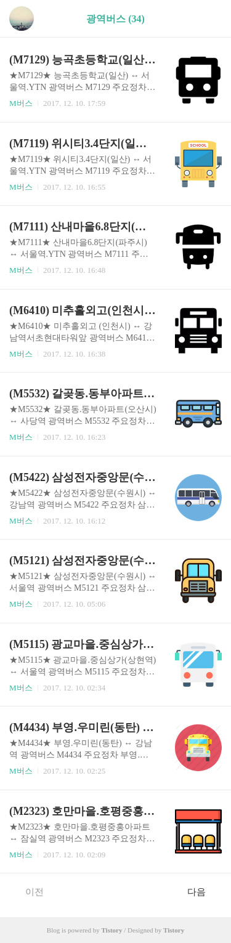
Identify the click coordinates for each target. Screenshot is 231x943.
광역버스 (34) (115, 19)
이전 (28, 891)
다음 (203, 891)
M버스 (21, 103)
